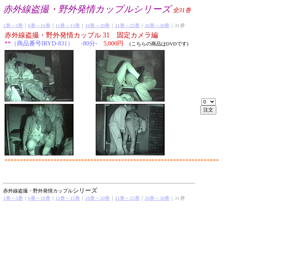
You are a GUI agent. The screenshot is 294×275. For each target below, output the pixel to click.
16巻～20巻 (97, 25)
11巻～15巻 (68, 25)
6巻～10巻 (39, 25)
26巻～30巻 (157, 25)
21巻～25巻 (127, 25)
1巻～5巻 (13, 25)
